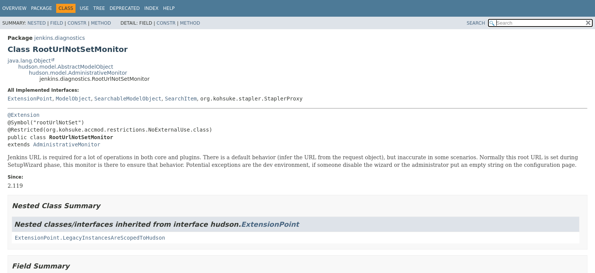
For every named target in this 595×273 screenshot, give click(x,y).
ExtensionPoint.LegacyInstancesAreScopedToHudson (90, 238)
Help (169, 8)
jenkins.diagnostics (59, 38)
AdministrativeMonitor (66, 144)
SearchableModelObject (128, 99)
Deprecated (125, 8)
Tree (99, 8)
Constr (77, 23)
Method (101, 23)
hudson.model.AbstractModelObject (65, 67)
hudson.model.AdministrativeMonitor (78, 73)
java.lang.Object (29, 61)
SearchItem (181, 99)
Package (41, 8)
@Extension (23, 115)
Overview (14, 8)
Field (56, 23)
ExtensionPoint (30, 99)
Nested (36, 23)
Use (84, 8)
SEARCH (476, 23)
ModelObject (73, 99)
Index (151, 8)
